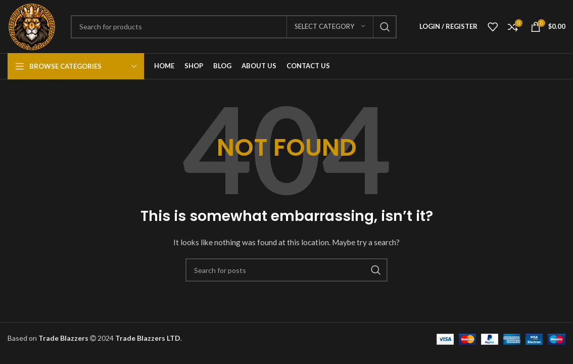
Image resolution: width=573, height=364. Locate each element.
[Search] (234, 26)
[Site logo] (32, 25)
